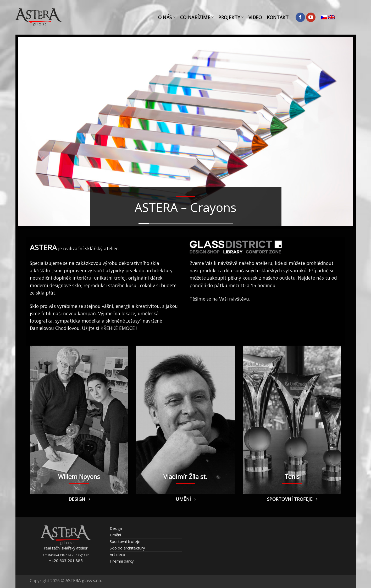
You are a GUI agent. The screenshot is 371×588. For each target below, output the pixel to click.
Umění (115, 534)
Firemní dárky (122, 561)
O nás (166, 17)
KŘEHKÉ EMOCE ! (119, 328)
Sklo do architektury (127, 548)
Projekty (230, 17)
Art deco (117, 554)
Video (255, 17)
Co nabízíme (197, 17)
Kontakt (278, 17)
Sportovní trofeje (125, 541)
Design (116, 528)
